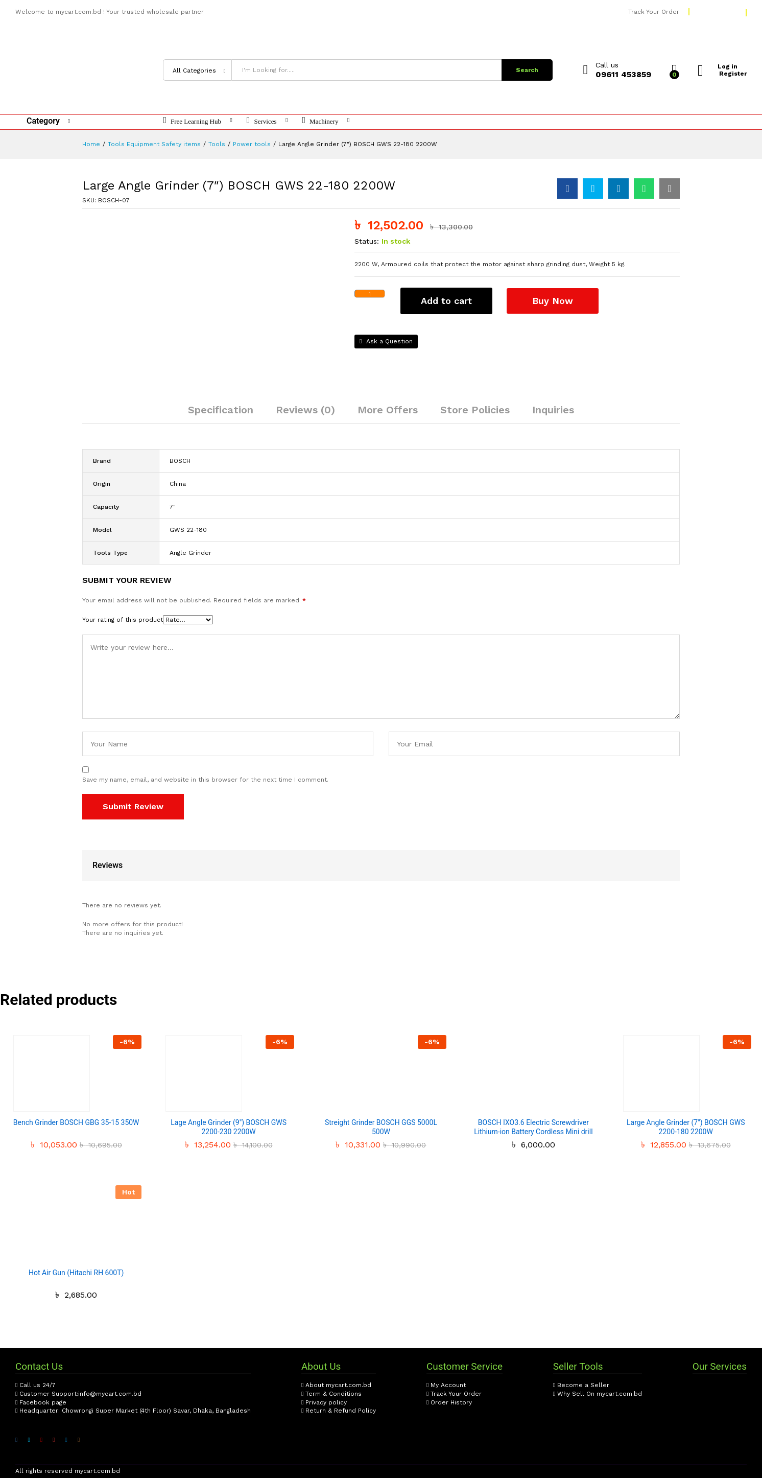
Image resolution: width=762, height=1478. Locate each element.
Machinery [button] (320, 120)
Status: (366, 241)
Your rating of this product (122, 619)
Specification (220, 410)
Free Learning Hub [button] (192, 120)
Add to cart (446, 300)
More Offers (388, 410)
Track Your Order (653, 11)
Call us (607, 65)
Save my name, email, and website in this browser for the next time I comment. (205, 779)
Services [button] (262, 120)
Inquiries (553, 410)
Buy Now (553, 300)
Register (733, 73)
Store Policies (475, 410)
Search (527, 70)
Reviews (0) (305, 410)
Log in (718, 66)
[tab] (221, 414)
